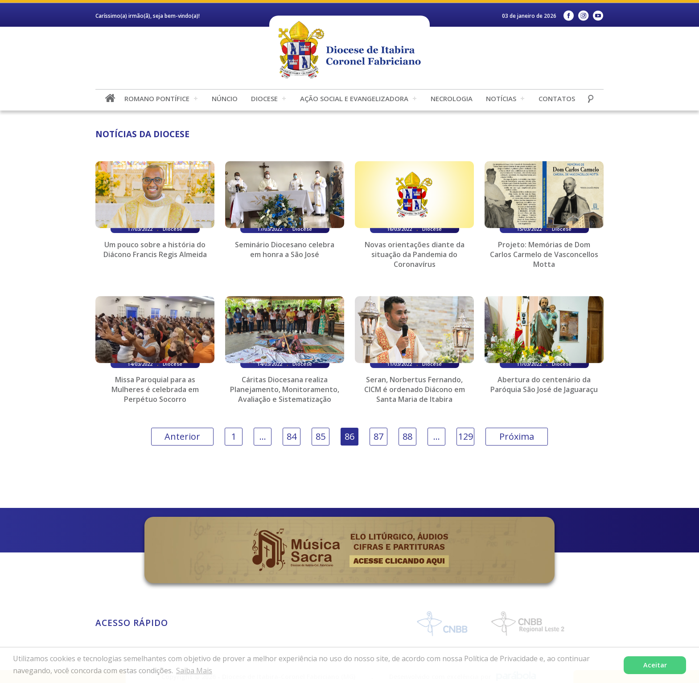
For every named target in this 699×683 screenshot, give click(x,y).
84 (291, 436)
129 (465, 436)
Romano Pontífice (156, 98)
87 (378, 436)
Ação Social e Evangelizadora (354, 98)
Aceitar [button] (655, 665)
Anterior (182, 436)
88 (407, 436)
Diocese (264, 98)
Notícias (501, 98)
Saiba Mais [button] (194, 670)
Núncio (225, 98)
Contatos (557, 98)
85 (320, 436)
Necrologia (452, 98)
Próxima (516, 436)
